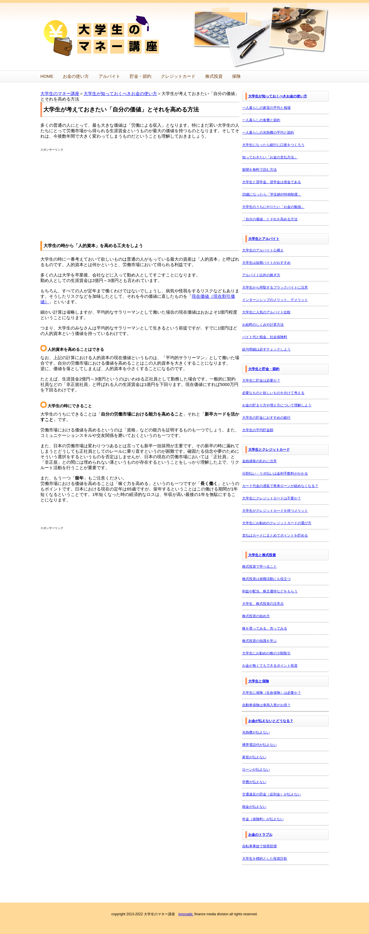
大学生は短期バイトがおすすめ (266, 263)
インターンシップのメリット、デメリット (275, 300)
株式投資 (214, 76)
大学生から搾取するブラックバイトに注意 (275, 287)
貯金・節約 (140, 76)
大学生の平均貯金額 (257, 430)
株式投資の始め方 (256, 616)
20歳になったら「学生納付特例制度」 (271, 194)
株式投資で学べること (259, 566)
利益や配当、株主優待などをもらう (270, 591)
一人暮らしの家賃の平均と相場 (266, 108)
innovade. (185, 902)
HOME (46, 76)
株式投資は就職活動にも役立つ (266, 579)
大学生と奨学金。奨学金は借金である (271, 182)
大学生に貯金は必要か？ (261, 380)
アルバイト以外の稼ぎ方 (261, 275)
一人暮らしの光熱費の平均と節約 (268, 132)
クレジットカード (178, 76)
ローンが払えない (256, 770)
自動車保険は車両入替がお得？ (266, 705)
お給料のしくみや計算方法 (263, 325)
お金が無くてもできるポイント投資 (270, 666)
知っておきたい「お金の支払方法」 (270, 157)
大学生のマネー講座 (59, 93)
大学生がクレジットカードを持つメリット (275, 511)
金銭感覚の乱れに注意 (259, 461)
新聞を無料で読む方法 (259, 170)
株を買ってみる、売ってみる (264, 628)
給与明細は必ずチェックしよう (266, 349)
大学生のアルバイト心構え (263, 250)
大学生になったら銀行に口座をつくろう (273, 145)
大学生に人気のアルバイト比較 (266, 312)
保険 (236, 76)
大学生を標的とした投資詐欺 (264, 859)
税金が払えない (254, 807)
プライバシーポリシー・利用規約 (162, 925)
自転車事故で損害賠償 (259, 846)
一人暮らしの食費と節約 (261, 120)
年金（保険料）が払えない (263, 819)
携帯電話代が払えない (259, 745)
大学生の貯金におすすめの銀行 (266, 418)
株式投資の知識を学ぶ (259, 641)
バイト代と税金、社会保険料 (264, 337)
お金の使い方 (76, 76)
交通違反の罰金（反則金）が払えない (271, 794)
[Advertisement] (88, 192)
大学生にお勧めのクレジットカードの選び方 (276, 523)
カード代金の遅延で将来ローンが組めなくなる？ (280, 486)
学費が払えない (254, 782)
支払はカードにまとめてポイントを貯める (275, 535)
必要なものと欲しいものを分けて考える (273, 393)
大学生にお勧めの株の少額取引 (266, 653)
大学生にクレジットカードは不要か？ (271, 498)
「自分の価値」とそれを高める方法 (270, 219)
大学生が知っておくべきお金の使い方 (120, 93)
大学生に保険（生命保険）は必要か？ (271, 693)
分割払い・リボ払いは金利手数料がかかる (275, 473)
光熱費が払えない (256, 732)
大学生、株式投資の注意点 (263, 604)
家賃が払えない (254, 757)
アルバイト (109, 76)
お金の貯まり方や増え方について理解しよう (276, 405)
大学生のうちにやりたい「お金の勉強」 (273, 207)
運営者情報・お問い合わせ (212, 925)
